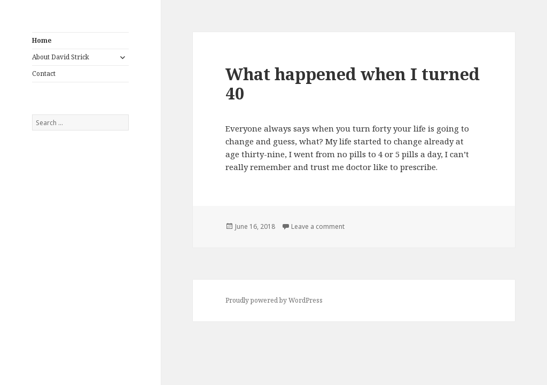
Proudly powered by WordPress (274, 300)
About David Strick (60, 56)
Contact (44, 73)
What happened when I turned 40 (352, 83)
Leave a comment (318, 226)
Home (41, 40)
